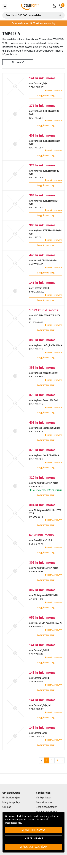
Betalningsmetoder (46, 807)
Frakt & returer (44, 802)
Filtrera (18, 62)
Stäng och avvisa (33, 830)
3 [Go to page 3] (57, 760)
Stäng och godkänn (33, 847)
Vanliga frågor (43, 797)
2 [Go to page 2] (52, 760)
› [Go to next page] (62, 760)
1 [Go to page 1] (46, 760)
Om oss (6, 807)
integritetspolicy (13, 822)
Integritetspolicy (11, 802)
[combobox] (33, 15)
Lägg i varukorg (45, 95)
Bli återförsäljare (11, 797)
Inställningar (33, 838)
